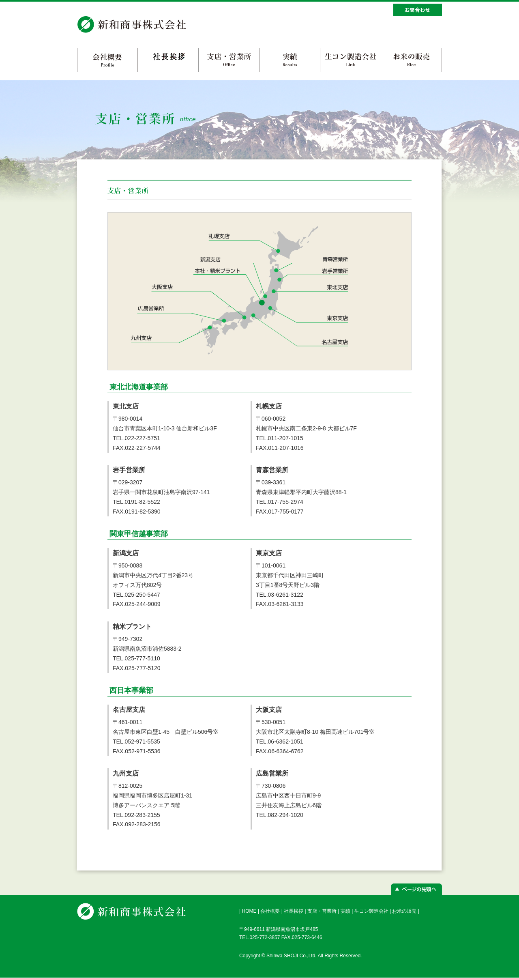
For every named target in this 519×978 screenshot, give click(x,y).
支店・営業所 (322, 911)
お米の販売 (404, 911)
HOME (249, 911)
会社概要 (270, 911)
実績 (345, 911)
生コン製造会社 (371, 911)
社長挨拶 (293, 911)
